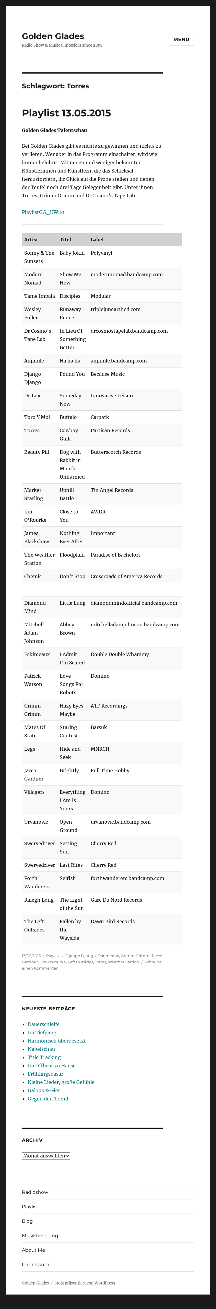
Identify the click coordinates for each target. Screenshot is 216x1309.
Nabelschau (41, 1049)
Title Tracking (44, 1057)
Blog (27, 1221)
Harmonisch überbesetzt (57, 1041)
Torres (100, 962)
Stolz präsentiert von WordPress (84, 1283)
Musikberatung (40, 1235)
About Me (33, 1250)
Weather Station (123, 962)
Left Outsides (80, 962)
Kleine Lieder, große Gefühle (61, 1082)
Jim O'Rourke (53, 962)
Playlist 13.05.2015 (66, 113)
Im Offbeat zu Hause (52, 1066)
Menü (181, 39)
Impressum (35, 1264)
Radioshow (35, 1192)
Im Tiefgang (42, 1032)
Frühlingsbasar (45, 1074)
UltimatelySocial (156, 1305)
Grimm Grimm (135, 955)
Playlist (53, 955)
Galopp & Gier (44, 1090)
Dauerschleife (44, 1024)
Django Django (80, 955)
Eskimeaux (108, 955)
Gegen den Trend (48, 1099)
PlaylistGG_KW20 (43, 212)
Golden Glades (53, 36)
